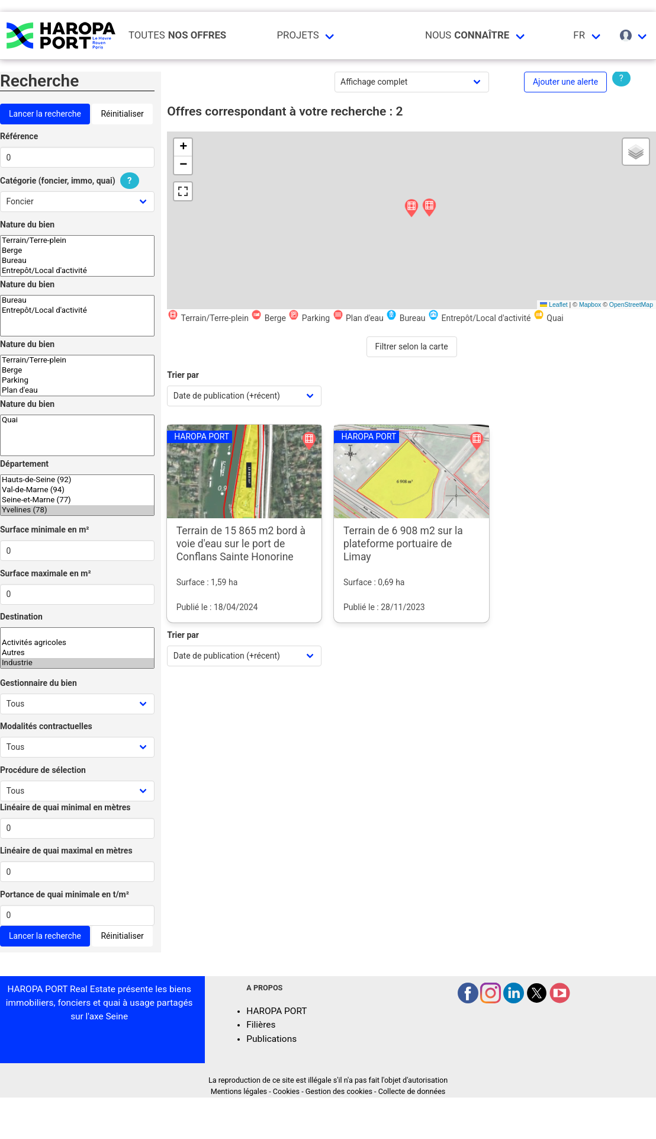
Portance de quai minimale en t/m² (64, 894)
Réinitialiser (122, 113)
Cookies (286, 1091)
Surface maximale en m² (45, 573)
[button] (429, 208)
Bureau (77, 261)
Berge (77, 251)
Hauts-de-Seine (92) (77, 480)
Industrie (77, 663)
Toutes (177, 35)
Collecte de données (412, 1091)
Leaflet (553, 304)
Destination (21, 616)
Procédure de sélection (43, 770)
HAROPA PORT (276, 1011)
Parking (77, 381)
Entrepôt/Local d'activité (77, 271)
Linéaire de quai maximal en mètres (66, 850)
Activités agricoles (77, 643)
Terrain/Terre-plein (77, 241)
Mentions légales (239, 1091)
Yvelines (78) (77, 510)
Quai (77, 420)
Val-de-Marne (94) (77, 490)
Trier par (183, 375)
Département (24, 464)
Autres (77, 653)
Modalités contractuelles (46, 726)
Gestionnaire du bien (38, 683)
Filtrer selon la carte (411, 346)
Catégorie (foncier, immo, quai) (71, 180)
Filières (260, 1024)
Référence (19, 136)
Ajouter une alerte (565, 81)
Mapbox (590, 304)
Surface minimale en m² (44, 529)
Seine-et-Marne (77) (77, 500)
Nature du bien (27, 224)
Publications (271, 1039)
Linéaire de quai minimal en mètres (65, 807)
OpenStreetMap (631, 304)
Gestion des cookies (339, 1091)
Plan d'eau (77, 391)
